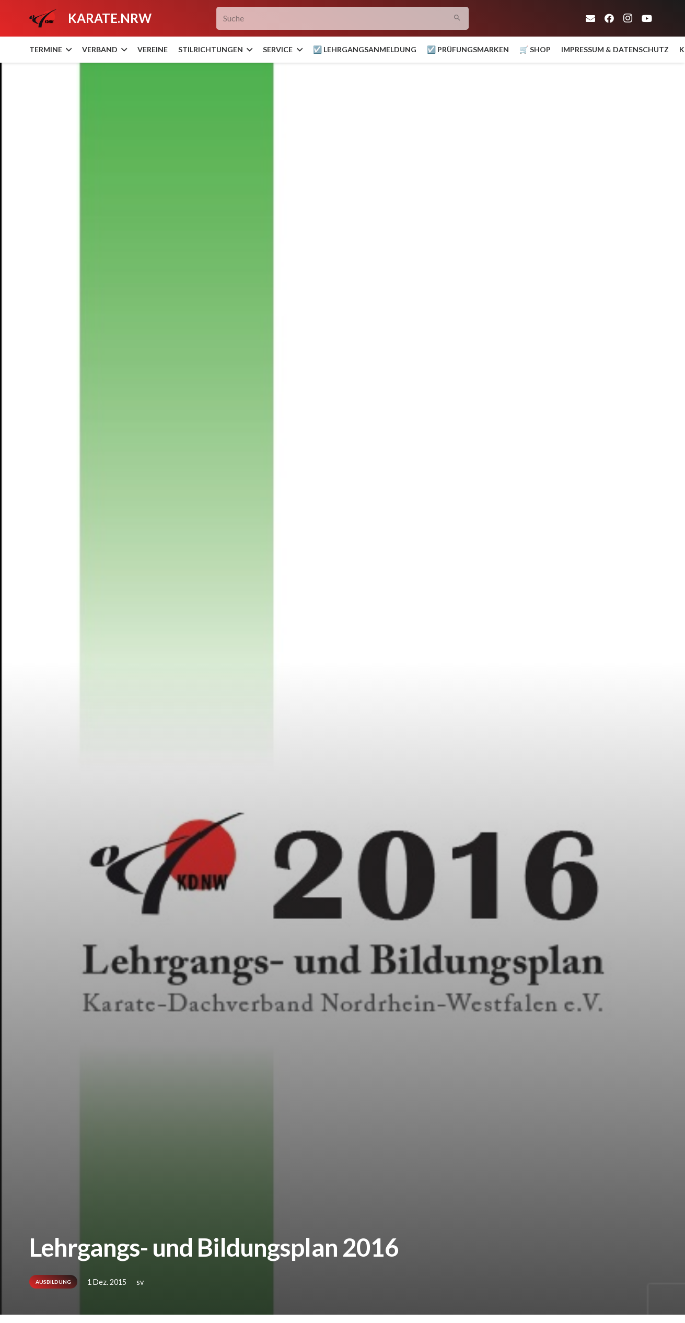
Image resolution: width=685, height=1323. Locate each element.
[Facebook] (609, 18)
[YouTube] (646, 18)
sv (140, 1282)
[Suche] (342, 18)
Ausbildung (53, 1282)
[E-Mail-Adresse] (590, 18)
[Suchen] (457, 18)
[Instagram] (628, 18)
